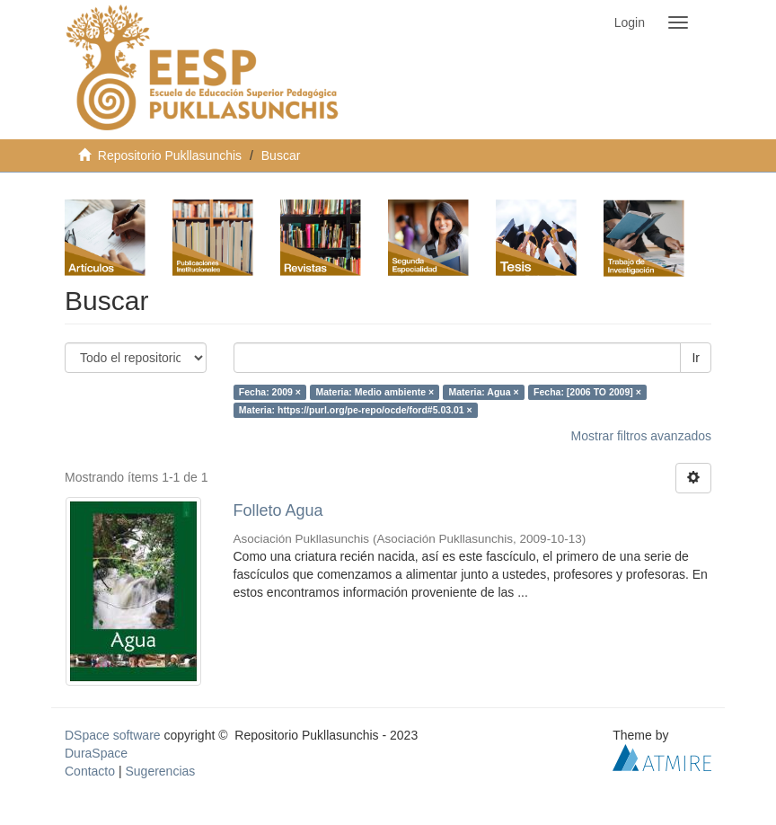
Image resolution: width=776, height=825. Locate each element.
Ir (696, 357)
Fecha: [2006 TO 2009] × (587, 391)
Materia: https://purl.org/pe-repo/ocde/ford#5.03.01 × (355, 409)
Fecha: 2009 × (270, 391)
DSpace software (113, 735)
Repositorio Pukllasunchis (170, 155)
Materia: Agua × (484, 391)
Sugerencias (160, 771)
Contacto (90, 771)
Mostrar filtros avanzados (641, 436)
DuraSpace (96, 753)
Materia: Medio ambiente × (374, 391)
